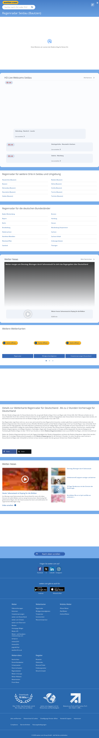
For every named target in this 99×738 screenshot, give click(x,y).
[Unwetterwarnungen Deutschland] (80, 342)
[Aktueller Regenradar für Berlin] (4, 221)
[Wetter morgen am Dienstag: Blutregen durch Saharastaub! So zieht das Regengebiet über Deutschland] (49, 282)
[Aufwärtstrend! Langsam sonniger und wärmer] (73, 478)
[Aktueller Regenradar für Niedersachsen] (6, 230)
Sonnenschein (40, 614)
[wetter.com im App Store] (57, 588)
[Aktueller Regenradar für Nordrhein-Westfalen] (8, 234)
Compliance (14, 722)
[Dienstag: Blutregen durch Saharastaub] (73, 469)
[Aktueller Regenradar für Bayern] (4, 216)
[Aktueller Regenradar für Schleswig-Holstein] (57, 239)
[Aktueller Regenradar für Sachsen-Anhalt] (56, 234)
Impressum (77, 716)
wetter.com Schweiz (18, 617)
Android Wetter (64, 611)
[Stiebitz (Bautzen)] (25, 194)
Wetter (14, 602)
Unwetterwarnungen (18, 611)
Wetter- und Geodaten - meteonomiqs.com (19, 632)
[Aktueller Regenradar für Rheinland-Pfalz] (7, 239)
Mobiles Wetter (65, 602)
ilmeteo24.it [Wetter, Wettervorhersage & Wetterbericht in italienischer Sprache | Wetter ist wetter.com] (15, 642)
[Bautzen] (25, 181)
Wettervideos (17, 653)
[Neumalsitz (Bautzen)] (25, 190)
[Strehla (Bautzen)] (74, 186)
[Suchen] (51, 2)
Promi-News (15, 680)
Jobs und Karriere (16, 716)
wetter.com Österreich (18, 620)
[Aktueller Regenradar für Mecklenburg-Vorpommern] (59, 225)
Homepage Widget (17, 626)
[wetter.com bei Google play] (40, 588)
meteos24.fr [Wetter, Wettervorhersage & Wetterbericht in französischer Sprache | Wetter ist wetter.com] (15, 639)
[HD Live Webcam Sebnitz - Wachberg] (49, 155)
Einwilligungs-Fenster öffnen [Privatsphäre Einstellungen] (49, 716)
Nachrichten (15, 657)
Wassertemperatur (41, 617)
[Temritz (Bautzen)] (74, 190)
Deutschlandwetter (17, 660)
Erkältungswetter (41, 665)
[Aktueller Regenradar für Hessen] (53, 221)
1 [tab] (46, 358)
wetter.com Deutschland (19, 614)
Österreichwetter (17, 665)
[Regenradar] (17, 342)
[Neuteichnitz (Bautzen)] (25, 177)
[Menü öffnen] (96, 2)
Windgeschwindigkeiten (43, 609)
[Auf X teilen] (24, 449)
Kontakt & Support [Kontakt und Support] (65, 716)
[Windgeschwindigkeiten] (49, 342)
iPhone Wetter (64, 606)
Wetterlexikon (16, 677)
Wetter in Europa (17, 671)
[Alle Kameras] (89, 75)
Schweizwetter (16, 663)
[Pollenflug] (92, 2)
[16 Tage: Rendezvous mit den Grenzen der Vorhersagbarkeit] (73, 487)
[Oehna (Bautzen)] (74, 181)
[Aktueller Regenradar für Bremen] (53, 212)
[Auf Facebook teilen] (9, 449)
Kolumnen (15, 609)
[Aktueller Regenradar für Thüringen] (54, 243)
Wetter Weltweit (16, 674)
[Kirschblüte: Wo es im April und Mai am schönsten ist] (73, 496)
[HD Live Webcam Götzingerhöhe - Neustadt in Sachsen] (49, 144)
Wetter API (15, 629)
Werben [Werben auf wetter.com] (14, 623)
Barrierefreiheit (25, 722)
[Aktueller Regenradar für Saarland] (5, 243)
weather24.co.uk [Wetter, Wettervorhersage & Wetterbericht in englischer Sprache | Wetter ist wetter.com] (17, 647)
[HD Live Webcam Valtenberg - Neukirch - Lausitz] (49, 105)
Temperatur (39, 611)
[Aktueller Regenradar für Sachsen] (53, 230)
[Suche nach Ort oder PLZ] (37, 2)
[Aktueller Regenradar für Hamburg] (54, 216)
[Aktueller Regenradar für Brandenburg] (6, 225)
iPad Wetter (63, 609)
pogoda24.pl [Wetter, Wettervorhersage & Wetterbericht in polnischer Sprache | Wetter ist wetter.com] (15, 645)
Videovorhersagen (17, 606)
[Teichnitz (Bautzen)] (74, 194)
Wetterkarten (41, 602)
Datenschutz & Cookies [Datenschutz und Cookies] (31, 716)
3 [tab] (53, 358)
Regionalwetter (16, 668)
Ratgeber (39, 653)
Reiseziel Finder (40, 663)
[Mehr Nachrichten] (88, 257)
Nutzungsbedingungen (39, 722)
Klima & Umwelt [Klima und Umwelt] (41, 668)
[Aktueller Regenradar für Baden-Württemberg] (8, 212)
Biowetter (39, 657)
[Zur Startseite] (11, 2)
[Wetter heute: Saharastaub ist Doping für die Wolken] (49, 311)
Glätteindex (39, 660)
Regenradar (39, 606)
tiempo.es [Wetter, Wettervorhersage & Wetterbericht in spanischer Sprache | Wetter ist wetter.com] (15, 636)
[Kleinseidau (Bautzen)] (25, 186)
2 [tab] (49, 358)
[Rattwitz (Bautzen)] (74, 177)
